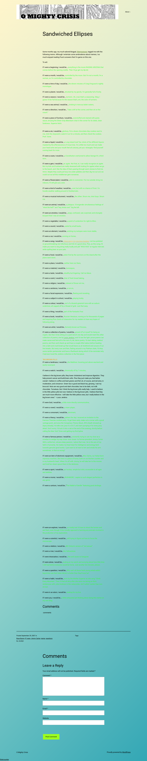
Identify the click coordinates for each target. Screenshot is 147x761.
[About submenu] (130, 11)
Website (46, 718)
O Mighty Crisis (22, 752)
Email (45, 709)
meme (43, 638)
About (127, 12)
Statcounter (4, 760)
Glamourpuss (82, 52)
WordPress (126, 752)
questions (49, 638)
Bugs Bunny (20, 638)
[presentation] (57, 730)
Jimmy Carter (35, 638)
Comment (47, 675)
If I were (27, 638)
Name (45, 699)
